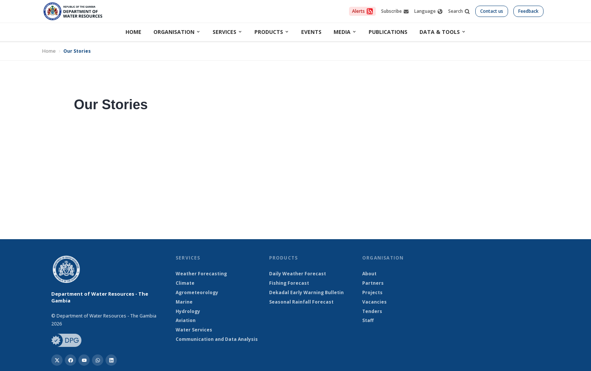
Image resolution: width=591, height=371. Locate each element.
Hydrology (188, 311)
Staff (368, 321)
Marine (184, 302)
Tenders (372, 311)
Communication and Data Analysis (217, 339)
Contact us (491, 11)
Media (345, 31)
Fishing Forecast (289, 283)
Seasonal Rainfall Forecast (301, 302)
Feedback (528, 11)
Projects (372, 293)
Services (227, 31)
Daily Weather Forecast (297, 274)
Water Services (194, 330)
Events (311, 31)
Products (271, 31)
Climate (185, 283)
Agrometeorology (197, 293)
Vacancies (374, 302)
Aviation (186, 321)
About (369, 274)
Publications (388, 31)
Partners (373, 283)
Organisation (177, 31)
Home (133, 31)
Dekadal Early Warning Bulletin (306, 293)
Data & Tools (443, 31)
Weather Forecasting (201, 274)
